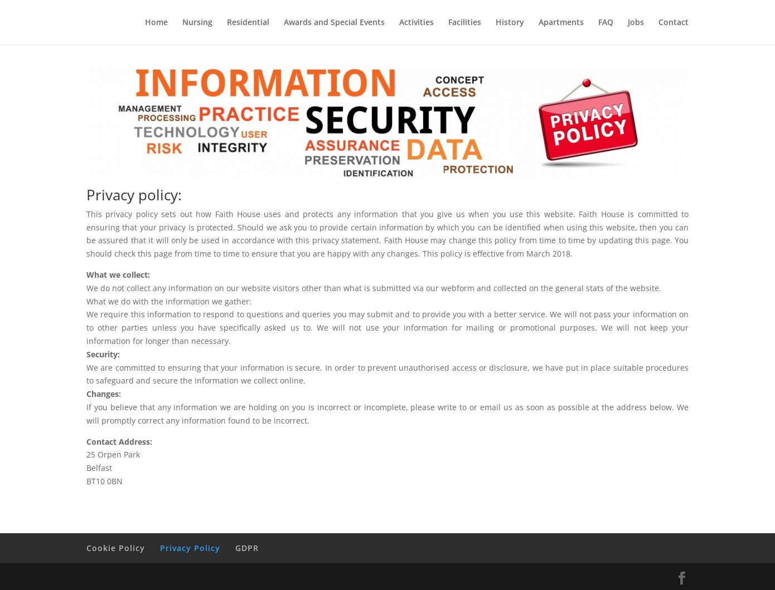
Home (156, 22)
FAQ (605, 22)
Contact (673, 22)
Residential (248, 22)
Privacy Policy (190, 548)
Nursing (197, 22)
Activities (416, 22)
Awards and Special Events (334, 22)
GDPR (247, 548)
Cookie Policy (115, 548)
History (510, 22)
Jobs (636, 22)
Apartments (561, 22)
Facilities (464, 22)
